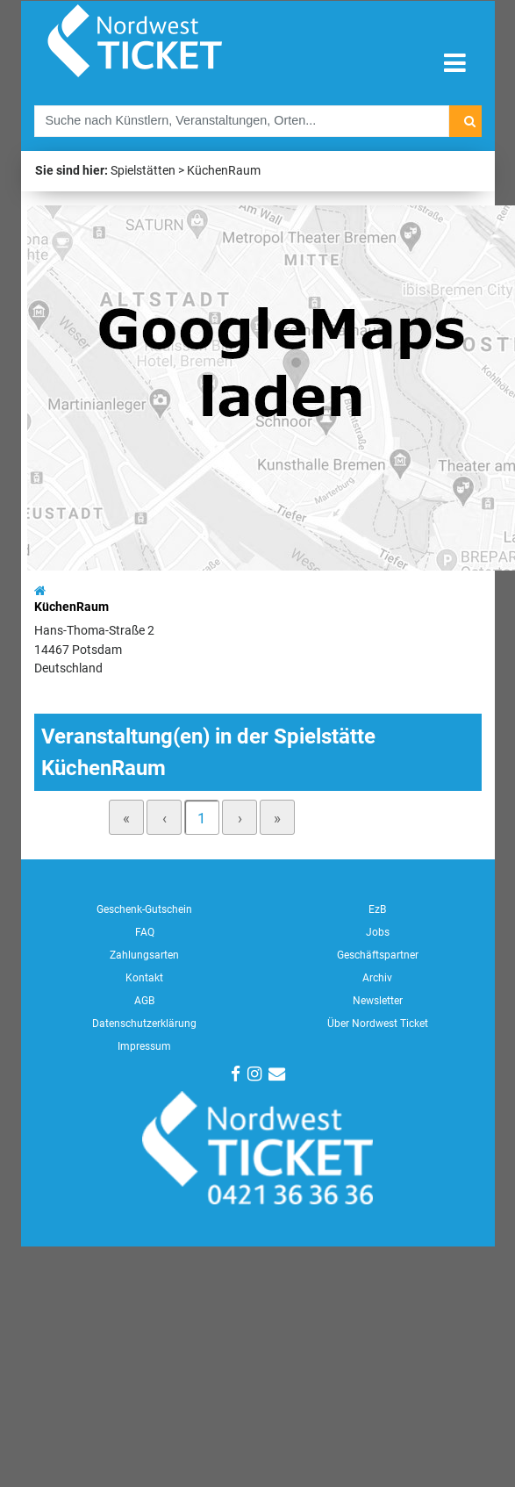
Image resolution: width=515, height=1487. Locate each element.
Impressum (144, 1046)
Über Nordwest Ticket (377, 1023)
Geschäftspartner (377, 955)
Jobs (378, 932)
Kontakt (144, 978)
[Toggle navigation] (455, 63)
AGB (144, 1001)
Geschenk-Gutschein (144, 909)
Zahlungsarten (144, 955)
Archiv (377, 978)
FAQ (144, 932)
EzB (377, 909)
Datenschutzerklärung (144, 1023)
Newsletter (378, 1001)
